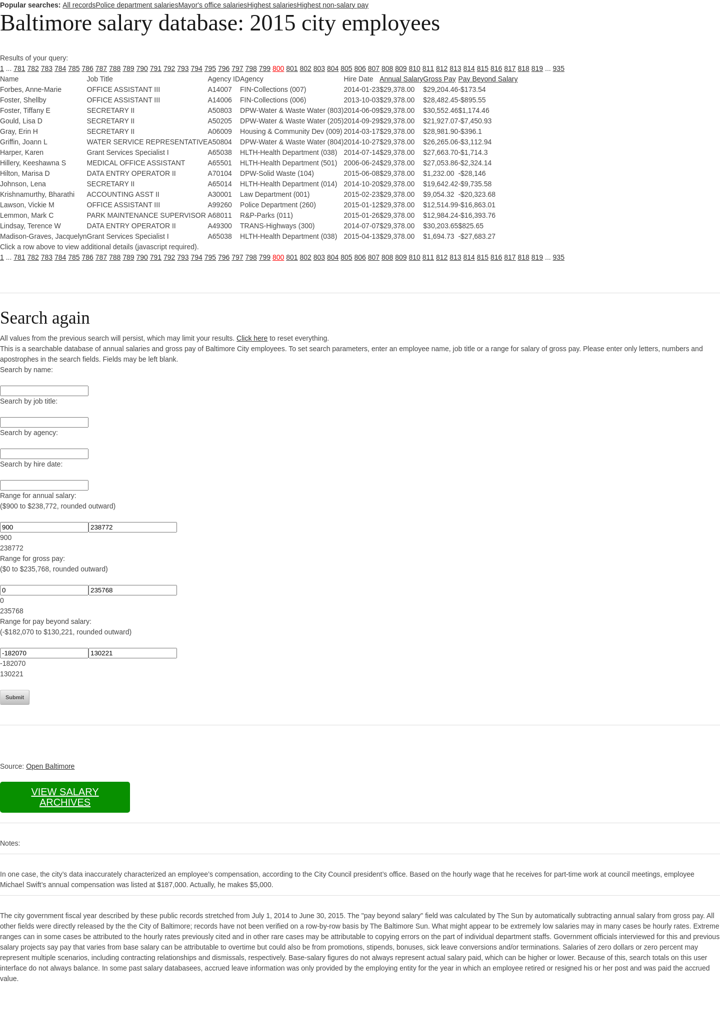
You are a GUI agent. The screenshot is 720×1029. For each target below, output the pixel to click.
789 (128, 68)
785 (74, 68)
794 (196, 68)
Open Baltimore (50, 766)
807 (374, 68)
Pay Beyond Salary (488, 79)
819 (537, 68)
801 (292, 68)
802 (306, 68)
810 (414, 68)
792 (169, 68)
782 (33, 68)
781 (19, 68)
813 (455, 68)
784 (60, 68)
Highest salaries (272, 5)
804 (332, 68)
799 (264, 68)
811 (428, 68)
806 (360, 68)
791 (156, 68)
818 (524, 68)
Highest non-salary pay (332, 5)
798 (251, 68)
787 (101, 68)
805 (346, 68)
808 (387, 68)
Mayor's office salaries (212, 5)
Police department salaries (137, 5)
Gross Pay (439, 79)
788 (114, 68)
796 (224, 68)
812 (442, 68)
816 (496, 68)
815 (482, 68)
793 (182, 68)
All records (79, 5)
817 (510, 68)
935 (558, 68)
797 (237, 68)
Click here (252, 338)
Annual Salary (401, 79)
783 (46, 68)
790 (142, 68)
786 (88, 68)
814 (469, 68)
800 (278, 68)
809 (400, 68)
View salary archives (64, 797)
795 (210, 68)
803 (319, 68)
